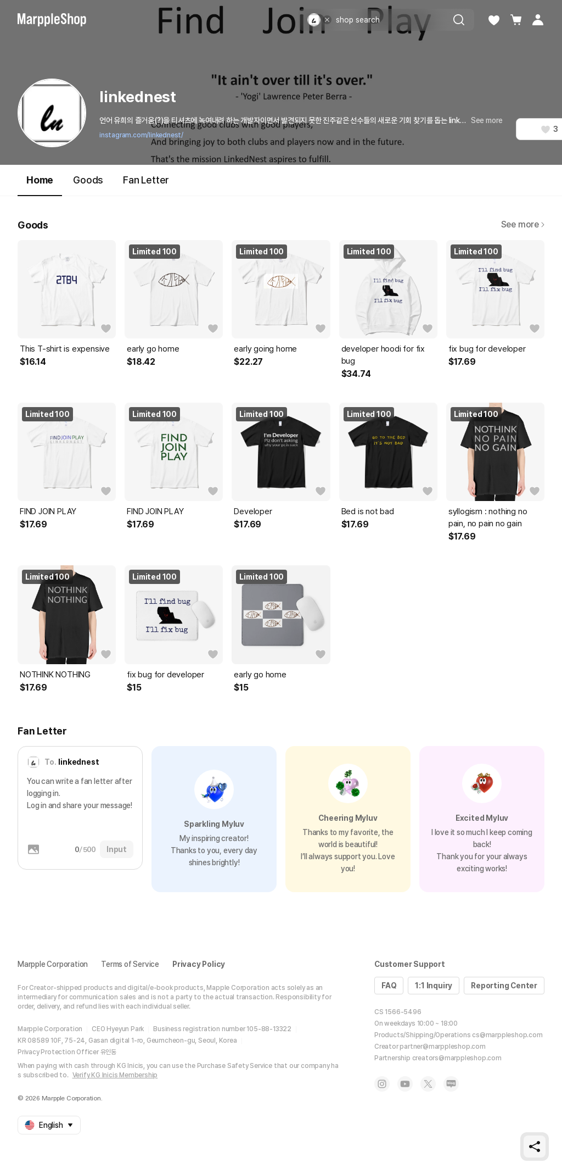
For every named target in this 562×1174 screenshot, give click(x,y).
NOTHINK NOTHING (55, 675)
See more (487, 120)
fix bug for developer (487, 349)
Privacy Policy (198, 964)
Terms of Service (130, 964)
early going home (265, 349)
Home (40, 185)
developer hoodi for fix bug (383, 355)
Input (116, 849)
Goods (88, 180)
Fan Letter (146, 180)
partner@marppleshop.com (442, 1046)
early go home (153, 349)
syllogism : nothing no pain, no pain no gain (487, 517)
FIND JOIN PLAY (48, 511)
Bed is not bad (367, 511)
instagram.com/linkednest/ (141, 135)
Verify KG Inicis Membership (115, 1075)
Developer (253, 511)
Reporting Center (504, 985)
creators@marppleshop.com (457, 1058)
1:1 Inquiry (433, 985)
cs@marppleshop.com (507, 1035)
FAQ (388, 985)
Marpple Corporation (53, 964)
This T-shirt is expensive (65, 349)
